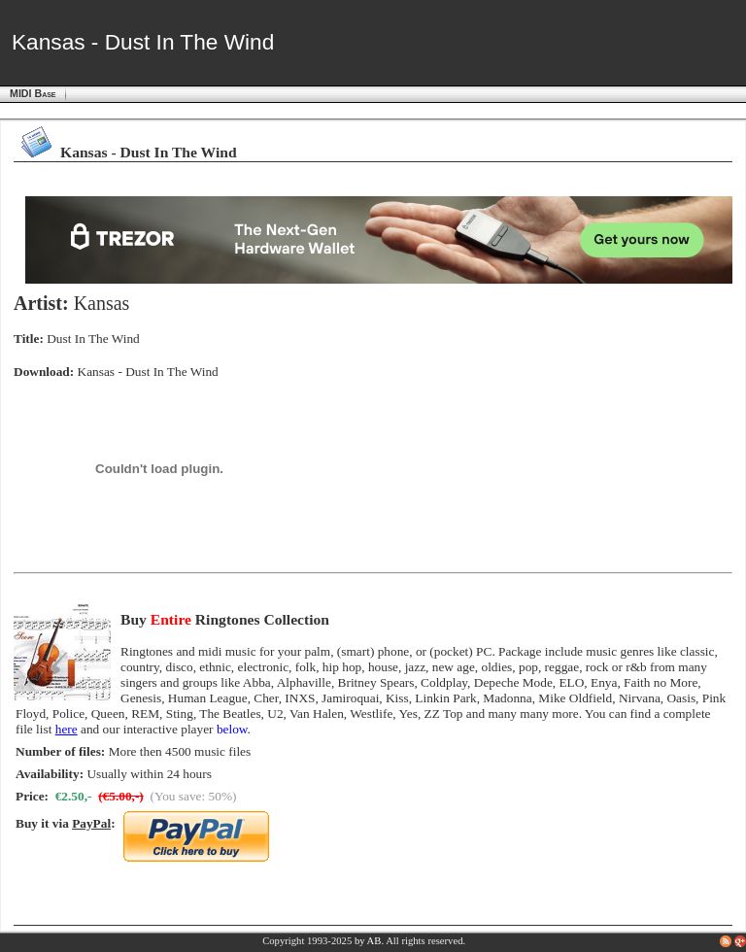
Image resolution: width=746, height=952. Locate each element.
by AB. (369, 940)
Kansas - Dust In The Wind (148, 371)
